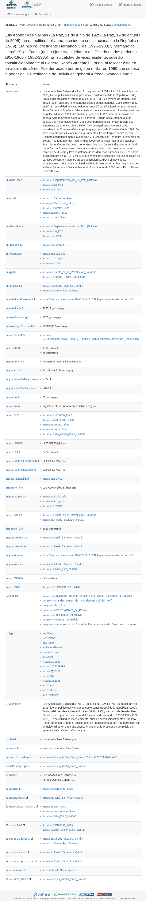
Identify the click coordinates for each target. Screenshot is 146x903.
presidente (16, 546)
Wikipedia (46, 898)
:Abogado (53, 258)
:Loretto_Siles (56, 207)
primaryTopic (18, 879)
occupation (14, 253)
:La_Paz (53, 184)
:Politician (50, 690)
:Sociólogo (54, 253)
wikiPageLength (17, 317)
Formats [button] (43, 14)
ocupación (16, 496)
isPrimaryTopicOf (18, 766)
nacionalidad (17, 478)
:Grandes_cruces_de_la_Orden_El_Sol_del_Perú (77, 600)
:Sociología (54, 496)
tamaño (14, 577)
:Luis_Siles (54, 217)
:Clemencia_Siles (58, 203)
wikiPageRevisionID (20, 326)
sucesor (14, 564)
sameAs (12, 748)
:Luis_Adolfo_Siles (59, 811)
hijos (12, 415)
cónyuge (15, 361)
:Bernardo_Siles (57, 198)
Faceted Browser (101, 4)
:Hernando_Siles (58, 788)
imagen (14, 442)
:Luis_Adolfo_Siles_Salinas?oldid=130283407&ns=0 (79, 757)
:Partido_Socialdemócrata (63, 519)
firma (13, 406)
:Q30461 (51, 671)
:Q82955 (51, 680)
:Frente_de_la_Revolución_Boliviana (69, 272)
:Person (49, 637)
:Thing (48, 633)
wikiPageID (15, 308)
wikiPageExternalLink (21, 299)
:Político (53, 263)
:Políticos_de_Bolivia (60, 619)
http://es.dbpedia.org (76, 24)
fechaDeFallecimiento (23, 379)
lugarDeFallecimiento (22, 460)
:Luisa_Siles (55, 212)
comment (13, 703)
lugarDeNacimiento (21, 469)
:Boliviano (54, 244)
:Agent (48, 656)
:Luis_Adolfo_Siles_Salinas (64, 434)
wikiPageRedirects (22, 806)
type (10, 633)
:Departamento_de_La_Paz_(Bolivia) (70, 180)
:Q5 (49, 675)
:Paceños (54, 605)
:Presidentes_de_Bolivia (62, 614)
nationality (14, 244)
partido (14, 514)
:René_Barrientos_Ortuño (63, 537)
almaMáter (16, 335)
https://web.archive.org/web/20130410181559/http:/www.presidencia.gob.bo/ (88, 299)
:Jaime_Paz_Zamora (60, 290)
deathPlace (15, 226)
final (12, 397)
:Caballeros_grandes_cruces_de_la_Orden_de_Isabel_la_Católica (87, 595)
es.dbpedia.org (122, 24)
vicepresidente (21, 861)
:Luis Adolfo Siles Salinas (62, 748)
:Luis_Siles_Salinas (59, 816)
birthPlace (14, 180)
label (11, 739)
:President (50, 694)
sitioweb (15, 555)
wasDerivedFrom (18, 757)
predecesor (16, 537)
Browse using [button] (18, 14)
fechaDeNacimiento (21, 388)
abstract (13, 91)
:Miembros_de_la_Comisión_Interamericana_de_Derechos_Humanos (89, 624)
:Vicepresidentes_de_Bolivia (65, 610)
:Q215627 (52, 661)
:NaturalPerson (53, 647)
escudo (14, 370)
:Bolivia (52, 189)
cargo (13, 347)
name (11, 775)
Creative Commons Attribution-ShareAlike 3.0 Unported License (105, 898)
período (14, 528)
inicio (13, 451)
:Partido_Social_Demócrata (64, 276)
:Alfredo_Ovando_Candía (63, 285)
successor (14, 285)
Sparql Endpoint (130, 4)
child (11, 198)
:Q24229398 (54, 666)
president (32, 24)
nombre (14, 487)
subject (12, 595)
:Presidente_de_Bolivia (61, 586)
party (11, 272)
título (13, 586)
